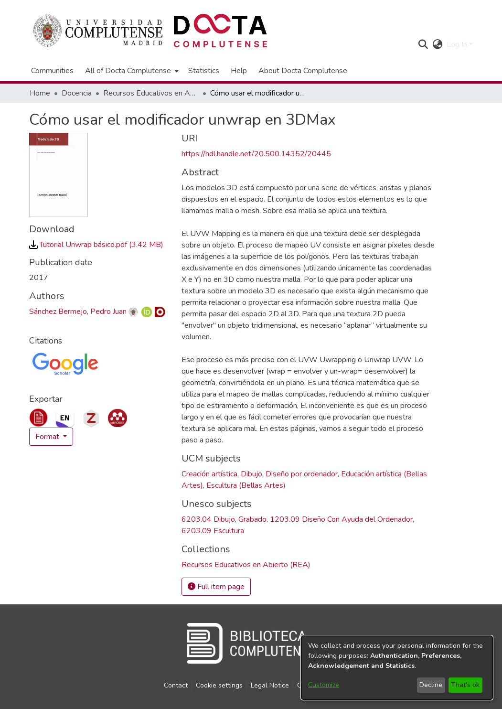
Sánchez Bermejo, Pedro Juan (78, 311)
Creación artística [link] (209, 474)
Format (48, 436)
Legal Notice (270, 685)
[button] (423, 44)
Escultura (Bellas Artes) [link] (246, 485)
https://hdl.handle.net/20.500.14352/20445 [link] (256, 154)
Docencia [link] (77, 93)
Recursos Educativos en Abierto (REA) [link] (151, 93)
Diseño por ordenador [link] (302, 474)
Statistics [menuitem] (203, 70)
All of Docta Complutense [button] (128, 70)
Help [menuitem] (239, 70)
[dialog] (396, 667)
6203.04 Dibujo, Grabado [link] (224, 519)
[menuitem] (131, 70)
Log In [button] (458, 44)
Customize (323, 684)
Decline (430, 684)
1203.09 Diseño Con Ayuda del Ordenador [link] (341, 519)
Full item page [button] (216, 586)
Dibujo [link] (251, 474)
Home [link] (40, 93)
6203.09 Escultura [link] (213, 531)
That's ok (465, 684)
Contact (176, 685)
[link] (96, 244)
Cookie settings (219, 685)
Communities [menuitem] (52, 70)
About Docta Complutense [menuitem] (302, 70)
